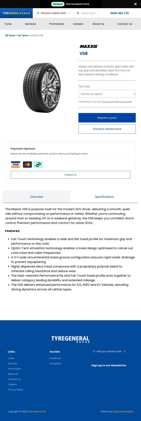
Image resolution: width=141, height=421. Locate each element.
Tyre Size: (84, 86)
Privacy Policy (15, 389)
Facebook (55, 358)
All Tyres (10, 35)
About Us (13, 374)
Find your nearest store (107, 129)
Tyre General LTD (36, 411)
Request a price (107, 118)
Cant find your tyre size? (90, 101)
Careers (78, 24)
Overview (36, 197)
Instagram (55, 363)
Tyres (11, 358)
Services (12, 363)
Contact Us (70, 174)
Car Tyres (22, 35)
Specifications (104, 197)
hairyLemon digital (123, 411)
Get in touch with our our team (117, 101)
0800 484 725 (119, 13)
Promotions (56, 24)
